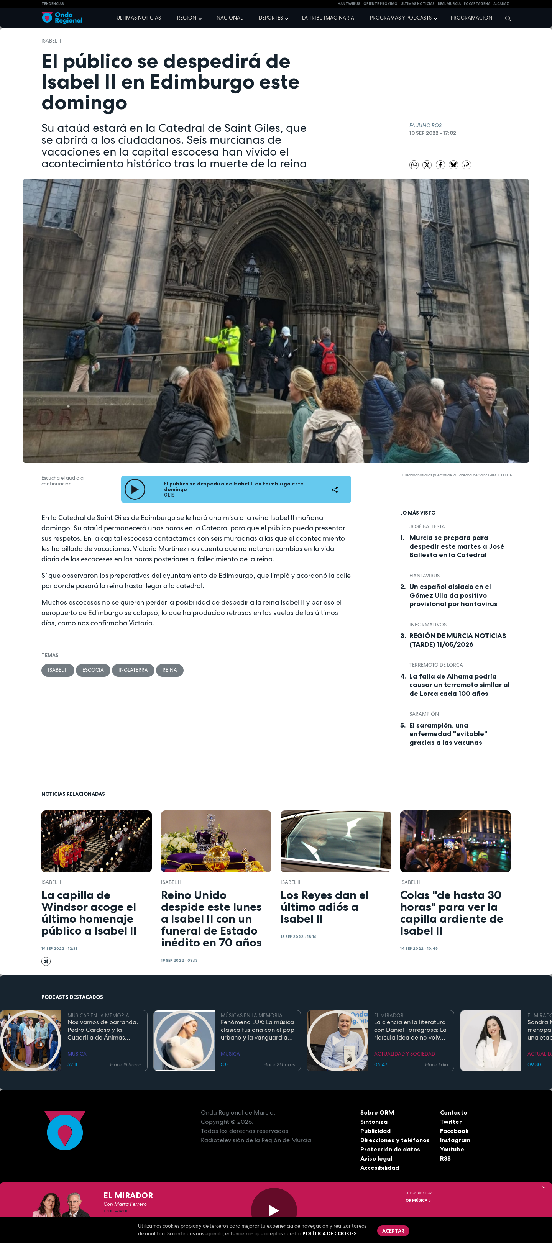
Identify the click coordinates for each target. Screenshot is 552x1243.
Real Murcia (449, 4)
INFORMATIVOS (428, 625)
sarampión (424, 714)
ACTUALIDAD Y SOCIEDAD (404, 1054)
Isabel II (51, 41)
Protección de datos (390, 1149)
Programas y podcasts (401, 18)
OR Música (418, 1200)
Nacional (230, 18)
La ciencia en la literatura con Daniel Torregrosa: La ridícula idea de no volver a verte (410, 1029)
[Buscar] (505, 18)
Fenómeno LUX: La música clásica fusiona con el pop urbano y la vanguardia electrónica (257, 1029)
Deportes (271, 18)
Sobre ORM (377, 1112)
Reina (170, 670)
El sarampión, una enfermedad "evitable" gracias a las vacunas (448, 734)
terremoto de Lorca (436, 665)
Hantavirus (424, 575)
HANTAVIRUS (349, 4)
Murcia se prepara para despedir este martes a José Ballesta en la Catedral (456, 546)
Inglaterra (133, 670)
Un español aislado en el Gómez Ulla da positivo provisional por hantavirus (453, 595)
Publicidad (375, 1131)
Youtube (452, 1149)
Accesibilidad (379, 1167)
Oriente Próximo (380, 4)
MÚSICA (77, 1054)
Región (186, 18)
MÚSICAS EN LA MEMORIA (98, 1015)
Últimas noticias (139, 18)
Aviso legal (376, 1158)
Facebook (454, 1131)
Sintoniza (374, 1121)
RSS (445, 1158)
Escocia (93, 670)
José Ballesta (427, 526)
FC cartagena (477, 4)
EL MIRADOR (389, 1015)
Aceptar (393, 1231)
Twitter (451, 1121)
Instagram (455, 1140)
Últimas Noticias (418, 4)
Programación (471, 18)
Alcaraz (501, 4)
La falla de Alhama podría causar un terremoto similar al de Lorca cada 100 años (459, 685)
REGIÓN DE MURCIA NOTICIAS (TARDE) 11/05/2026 (457, 640)
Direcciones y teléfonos (395, 1140)
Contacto (453, 1112)
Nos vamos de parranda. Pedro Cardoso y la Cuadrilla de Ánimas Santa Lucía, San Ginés (102, 1029)
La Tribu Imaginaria (328, 18)
